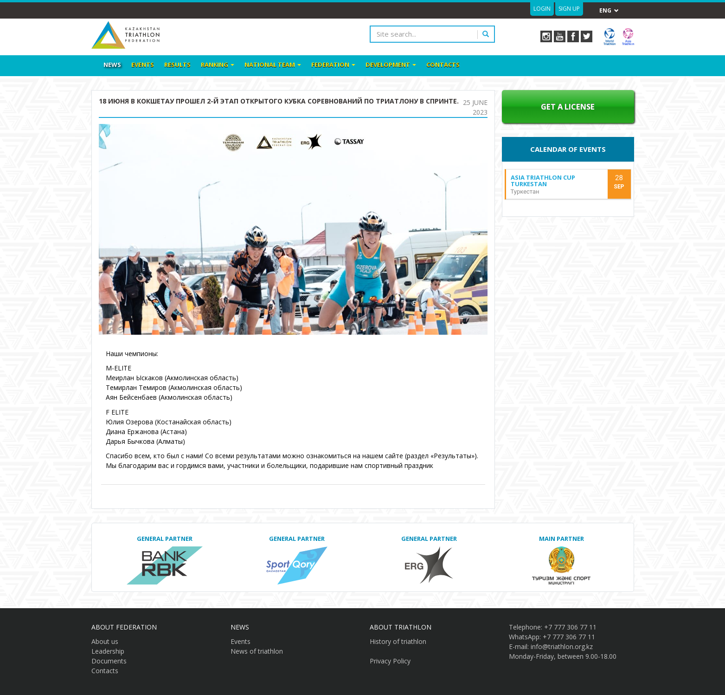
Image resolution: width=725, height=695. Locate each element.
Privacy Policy (390, 660)
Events (142, 64)
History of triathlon (398, 641)
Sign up (569, 9)
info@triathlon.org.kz (562, 646)
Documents (109, 660)
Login (542, 9)
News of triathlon (257, 651)
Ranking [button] (217, 64)
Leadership (107, 651)
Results (177, 64)
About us (104, 641)
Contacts (443, 64)
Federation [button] (333, 64)
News (112, 64)
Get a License (568, 106)
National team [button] (272, 64)
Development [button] (391, 64)
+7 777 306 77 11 (570, 627)
